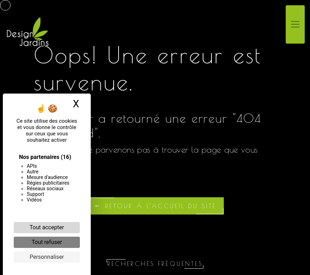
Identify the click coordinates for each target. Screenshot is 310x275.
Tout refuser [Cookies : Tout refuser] (47, 242)
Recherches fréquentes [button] (155, 263)
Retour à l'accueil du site (155, 206)
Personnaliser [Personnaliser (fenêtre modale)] (47, 257)
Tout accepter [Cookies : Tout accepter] (47, 227)
